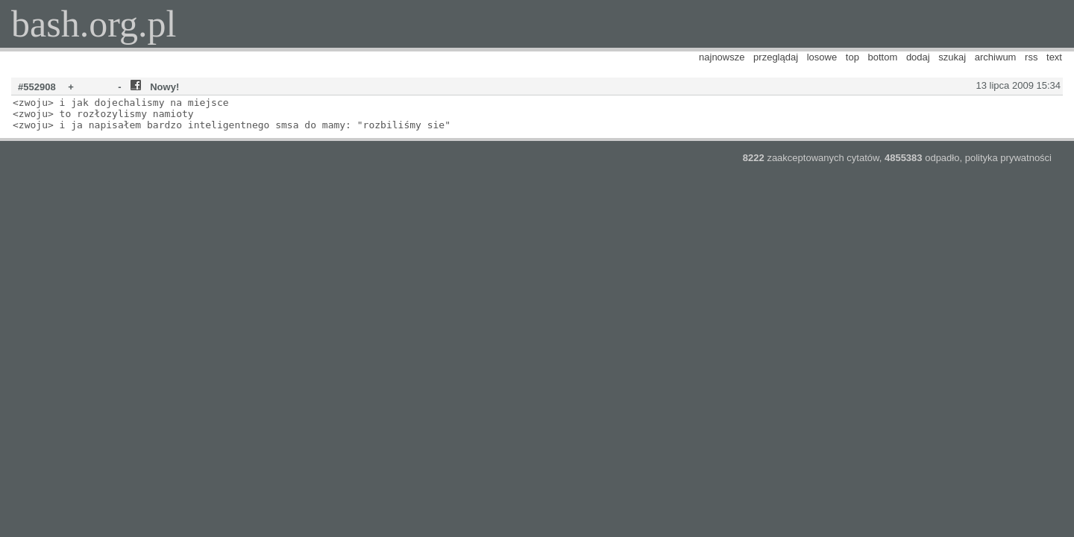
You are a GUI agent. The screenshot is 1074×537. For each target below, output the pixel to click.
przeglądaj (775, 57)
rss (1031, 57)
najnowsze (721, 57)
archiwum (996, 57)
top (852, 57)
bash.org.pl (93, 24)
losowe (822, 57)
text (1054, 57)
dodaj (918, 57)
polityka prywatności (1008, 157)
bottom (883, 57)
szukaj (952, 57)
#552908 (37, 86)
